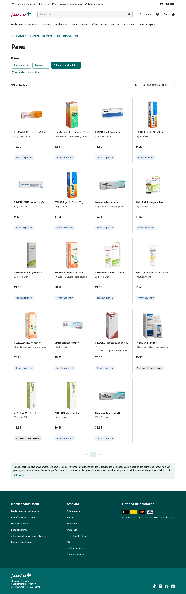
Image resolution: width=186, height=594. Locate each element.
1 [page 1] (93, 454)
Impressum (72, 530)
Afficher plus (19, 475)
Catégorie (21, 65)
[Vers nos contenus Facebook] (167, 586)
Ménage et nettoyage (21, 542)
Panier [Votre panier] (169, 14)
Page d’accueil (17, 36)
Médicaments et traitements (39, 36)
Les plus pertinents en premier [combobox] (158, 85)
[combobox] (81, 14)
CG (68, 542)
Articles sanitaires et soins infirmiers (28, 536)
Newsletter (72, 523)
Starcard (71, 517)
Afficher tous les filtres (66, 65)
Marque (41, 65)
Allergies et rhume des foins (67, 36)
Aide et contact (74, 511)
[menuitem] (25, 25)
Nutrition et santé (19, 523)
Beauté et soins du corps (23, 517)
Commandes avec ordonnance (67, 4)
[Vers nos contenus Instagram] (160, 586)
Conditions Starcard (76, 548)
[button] (167, 4)
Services (43, 4)
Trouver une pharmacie (23, 4)
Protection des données (78, 536)
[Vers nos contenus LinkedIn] (173, 586)
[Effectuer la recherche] (129, 14)
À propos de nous (75, 554)
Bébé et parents (19, 530)
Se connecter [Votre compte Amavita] (149, 14)
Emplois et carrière (95, 4)
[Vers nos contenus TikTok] (154, 586)
